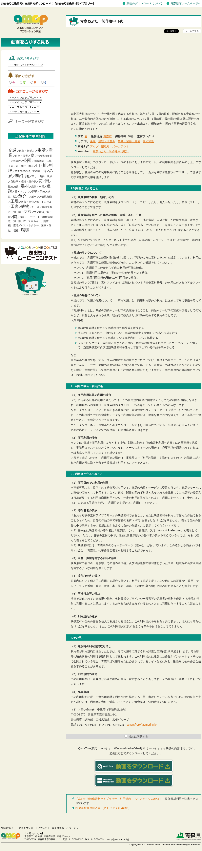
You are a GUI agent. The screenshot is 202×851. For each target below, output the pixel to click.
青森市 (107, 136)
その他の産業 (44, 155)
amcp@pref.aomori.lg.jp (142, 724)
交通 (12, 150)
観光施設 (13, 186)
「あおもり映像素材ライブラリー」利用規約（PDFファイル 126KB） (118, 798)
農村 (25, 186)
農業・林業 (37, 186)
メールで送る (192, 31)
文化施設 (39, 212)
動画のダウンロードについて (145, 3)
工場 (14, 201)
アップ (94, 146)
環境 (25, 230)
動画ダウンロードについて (33, 828)
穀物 (25, 206)
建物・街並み (27, 150)
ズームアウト (120, 146)
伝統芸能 (46, 196)
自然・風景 (21, 155)
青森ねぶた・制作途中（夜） (111, 151)
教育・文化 (27, 201)
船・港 (35, 206)
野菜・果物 (38, 191)
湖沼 (19, 175)
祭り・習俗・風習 (42, 176)
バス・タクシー (30, 225)
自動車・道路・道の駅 (23, 181)
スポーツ (34, 196)
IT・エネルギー (32, 221)
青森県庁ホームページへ (186, 3)
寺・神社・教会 (25, 165)
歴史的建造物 (22, 171)
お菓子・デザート (29, 217)
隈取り (105, 146)
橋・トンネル (44, 201)
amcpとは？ (7, 828)
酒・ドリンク (22, 191)
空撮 (27, 211)
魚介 (22, 196)
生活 (41, 150)
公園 (27, 160)
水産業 (36, 171)
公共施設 (15, 161)
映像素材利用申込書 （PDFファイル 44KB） (103, 808)
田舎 (14, 206)
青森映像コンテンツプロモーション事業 (30, 24)
